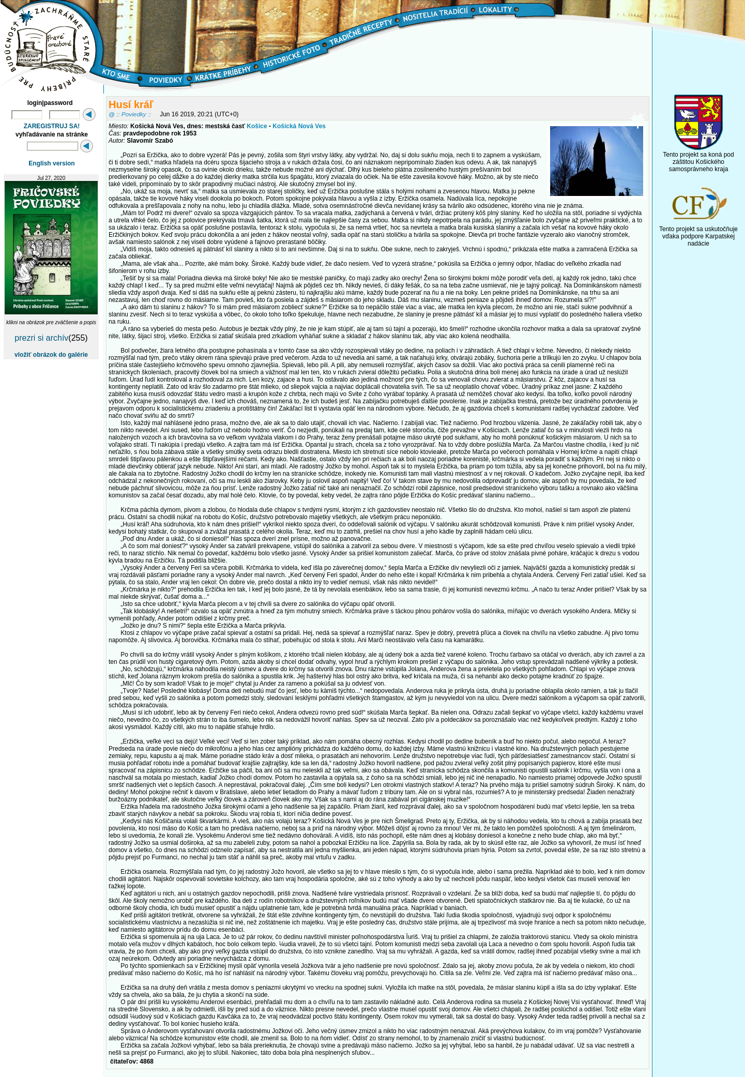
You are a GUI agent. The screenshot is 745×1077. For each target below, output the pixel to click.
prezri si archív (41, 337)
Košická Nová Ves (299, 126)
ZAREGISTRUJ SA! (52, 126)
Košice (257, 126)
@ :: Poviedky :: (130, 114)
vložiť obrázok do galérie (51, 354)
